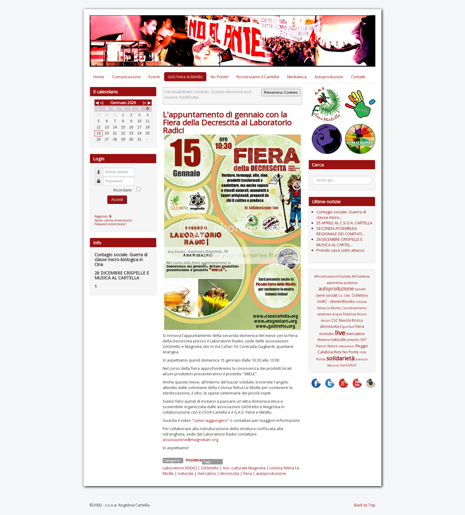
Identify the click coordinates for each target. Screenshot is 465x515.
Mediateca (297, 76)
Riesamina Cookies (281, 92)
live (340, 332)
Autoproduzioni (329, 76)
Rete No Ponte (346, 351)
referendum (347, 346)
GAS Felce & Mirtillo (185, 76)
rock (363, 352)
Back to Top (364, 505)
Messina (323, 340)
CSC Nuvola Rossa (347, 320)
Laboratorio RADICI (180, 468)
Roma (321, 359)
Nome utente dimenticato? (113, 220)
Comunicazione (126, 76)
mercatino (207, 473)
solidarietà (340, 358)
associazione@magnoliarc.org (190, 439)
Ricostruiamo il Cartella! (257, 76)
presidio (353, 340)
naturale (186, 473)
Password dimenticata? (110, 224)
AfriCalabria (361, 276)
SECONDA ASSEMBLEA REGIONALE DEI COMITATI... (340, 231)
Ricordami (122, 190)
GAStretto (210, 468)
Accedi (117, 199)
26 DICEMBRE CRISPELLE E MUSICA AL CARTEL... (339, 241)
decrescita (229, 473)
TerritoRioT (348, 365)
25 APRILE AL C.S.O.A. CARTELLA (344, 223)
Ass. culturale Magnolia (244, 468)
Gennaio (118, 102)
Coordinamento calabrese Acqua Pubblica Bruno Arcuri (342, 314)
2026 (131, 102)
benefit (360, 289)
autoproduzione (271, 473)
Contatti (358, 76)
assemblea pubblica (342, 283)
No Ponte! (220, 76)
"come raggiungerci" (210, 420)
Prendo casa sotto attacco (340, 250)
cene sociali (326, 295)
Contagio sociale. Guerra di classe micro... (341, 214)
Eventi (154, 76)
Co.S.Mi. (344, 295)
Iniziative (194, 460)
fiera (247, 473)
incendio (326, 333)
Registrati (104, 216)
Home (98, 76)
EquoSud (347, 326)
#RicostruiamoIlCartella (332, 276)
